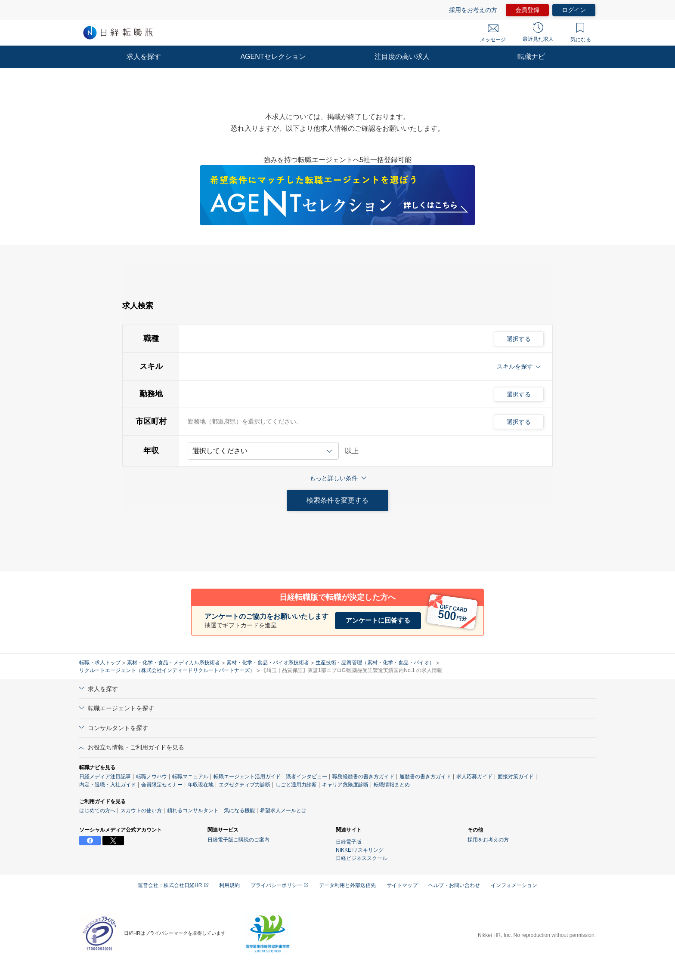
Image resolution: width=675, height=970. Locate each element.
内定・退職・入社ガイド (107, 785)
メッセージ (493, 34)
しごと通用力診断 (347, 785)
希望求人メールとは (283, 810)
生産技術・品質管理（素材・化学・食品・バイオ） (375, 663)
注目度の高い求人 (402, 56)
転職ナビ (531, 56)
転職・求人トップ (100, 663)
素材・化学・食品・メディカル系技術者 (173, 663)
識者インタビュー (306, 777)
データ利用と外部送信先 (347, 885)
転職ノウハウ (151, 777)
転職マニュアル (190, 777)
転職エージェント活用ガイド (247, 777)
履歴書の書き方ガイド (425, 777)
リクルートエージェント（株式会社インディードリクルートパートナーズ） (167, 670)
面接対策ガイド (516, 777)
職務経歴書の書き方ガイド (363, 777)
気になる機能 (239, 810)
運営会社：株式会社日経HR (173, 885)
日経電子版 (349, 842)
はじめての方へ (97, 810)
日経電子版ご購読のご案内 (238, 840)
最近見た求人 (538, 32)
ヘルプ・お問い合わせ (454, 885)
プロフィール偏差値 (211, 785)
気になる (580, 33)
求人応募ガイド (474, 777)
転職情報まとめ (443, 785)
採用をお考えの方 (488, 840)
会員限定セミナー (162, 785)
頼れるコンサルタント (193, 810)
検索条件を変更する (337, 500)
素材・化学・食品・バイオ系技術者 (267, 663)
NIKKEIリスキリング (360, 850)
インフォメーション (514, 885)
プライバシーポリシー (279, 885)
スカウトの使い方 (141, 810)
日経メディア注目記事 (105, 777)
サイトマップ (402, 885)
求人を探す (144, 56)
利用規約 (229, 885)
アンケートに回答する (378, 620)
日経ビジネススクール (361, 858)
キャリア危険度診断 (397, 785)
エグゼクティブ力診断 (296, 785)
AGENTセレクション (272, 56)
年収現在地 (252, 785)
